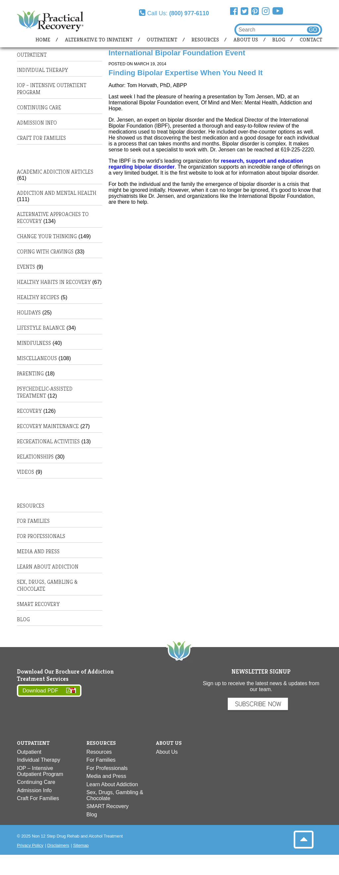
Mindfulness (34, 343)
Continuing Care (39, 107)
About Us (245, 39)
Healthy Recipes (38, 297)
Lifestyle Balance (41, 327)
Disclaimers (58, 845)
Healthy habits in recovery (54, 282)
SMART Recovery (38, 604)
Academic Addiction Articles (55, 171)
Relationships (35, 456)
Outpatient (162, 39)
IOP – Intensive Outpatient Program (40, 771)
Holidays (29, 312)
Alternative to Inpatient (98, 39)
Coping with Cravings (45, 251)
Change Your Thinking (47, 236)
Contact (311, 39)
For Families (33, 521)
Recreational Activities (48, 441)
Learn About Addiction (47, 566)
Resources (205, 39)
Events (26, 266)
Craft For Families (41, 138)
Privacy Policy (30, 845)
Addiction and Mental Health (56, 193)
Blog (278, 39)
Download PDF (40, 690)
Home (42, 39)
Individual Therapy (42, 70)
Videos (25, 471)
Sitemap (81, 845)
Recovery (29, 411)
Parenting (30, 373)
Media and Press (38, 551)
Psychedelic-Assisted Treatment (45, 392)
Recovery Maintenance (48, 426)
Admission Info (37, 122)
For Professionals (41, 536)
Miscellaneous (37, 358)
